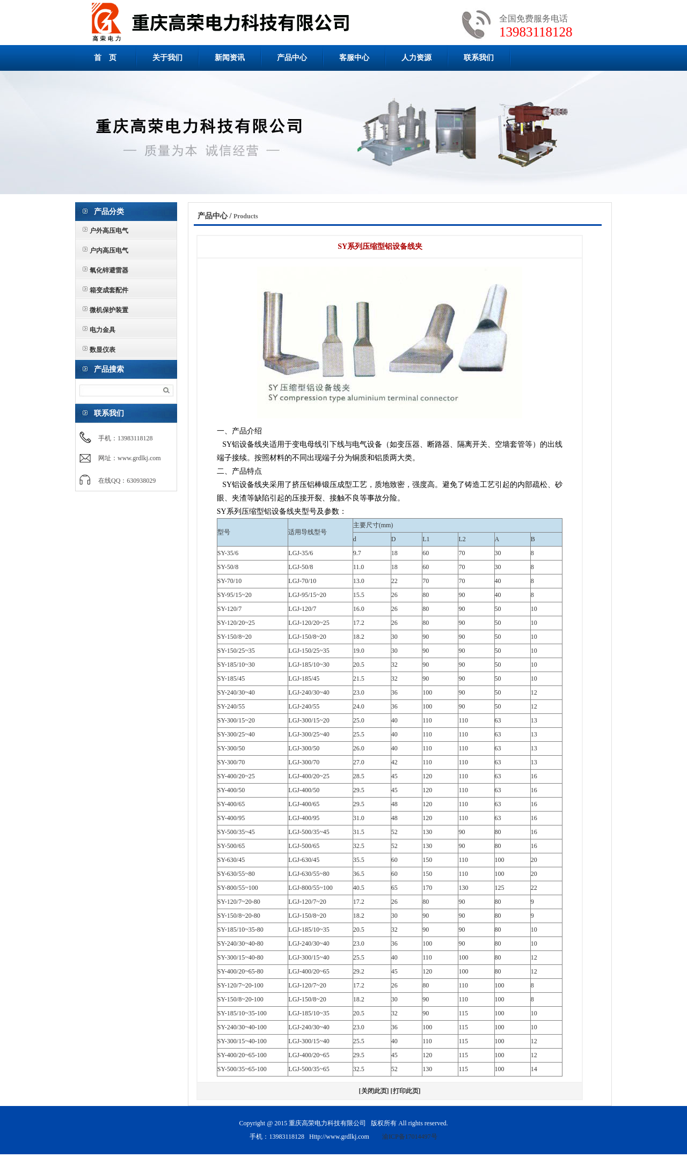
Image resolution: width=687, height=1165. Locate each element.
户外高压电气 (109, 230)
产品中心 (292, 58)
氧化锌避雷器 (109, 270)
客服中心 (354, 58)
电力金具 (102, 330)
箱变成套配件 (109, 290)
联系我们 (479, 58)
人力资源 (416, 58)
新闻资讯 (230, 58)
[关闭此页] (374, 1091)
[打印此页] (406, 1091)
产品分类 (109, 212)
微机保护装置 (109, 310)
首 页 (105, 58)
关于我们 (167, 58)
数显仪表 (102, 349)
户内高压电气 (109, 250)
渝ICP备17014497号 (409, 1136)
